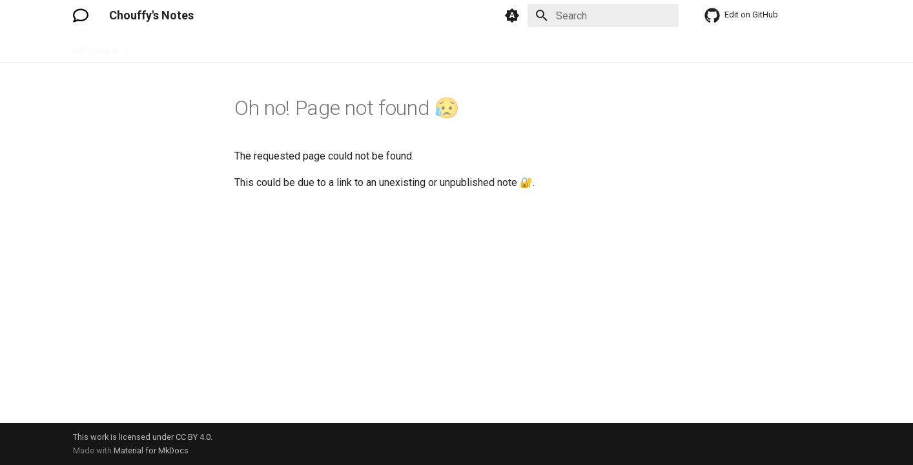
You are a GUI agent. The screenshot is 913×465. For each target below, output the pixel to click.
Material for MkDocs (151, 450)
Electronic (167, 47)
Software (379, 47)
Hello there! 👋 (102, 47)
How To (273, 47)
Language (324, 47)
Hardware (223, 47)
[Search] (603, 15)
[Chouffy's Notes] (81, 15)
